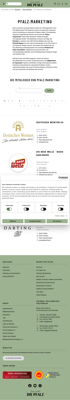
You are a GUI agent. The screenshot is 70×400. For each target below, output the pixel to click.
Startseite (18, 9)
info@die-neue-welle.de (44, 175)
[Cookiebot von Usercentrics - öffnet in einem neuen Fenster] (60, 178)
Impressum (6, 267)
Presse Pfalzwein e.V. (9, 330)
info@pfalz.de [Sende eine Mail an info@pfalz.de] (48, 321)
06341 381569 (41, 137)
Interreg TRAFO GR (8, 276)
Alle (5, 101)
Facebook (30, 385)
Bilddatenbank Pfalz (9, 312)
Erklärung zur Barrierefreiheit (11, 273)
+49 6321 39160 (53, 326)
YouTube (35, 385)
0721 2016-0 (41, 168)
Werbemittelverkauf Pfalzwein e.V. (13, 339)
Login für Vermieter (8, 324)
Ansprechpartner (7, 308)
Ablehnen (13, 221)
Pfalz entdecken (27, 9)
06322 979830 (41, 233)
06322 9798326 (42, 236)
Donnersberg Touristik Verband (45, 282)
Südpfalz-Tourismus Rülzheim (45, 289)
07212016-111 (41, 170)
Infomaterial (6, 315)
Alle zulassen (57, 221)
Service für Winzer (8, 333)
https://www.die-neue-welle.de (46, 172)
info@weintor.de (42, 142)
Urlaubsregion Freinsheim (43, 286)
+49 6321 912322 (55, 317)
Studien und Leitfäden (9, 336)
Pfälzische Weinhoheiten (43, 273)
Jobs (4, 318)
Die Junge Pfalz (41, 270)
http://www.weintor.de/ (44, 140)
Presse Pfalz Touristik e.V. (10, 327)
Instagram (40, 385)
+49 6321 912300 (51, 315)
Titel (20, 88)
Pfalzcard (39, 267)
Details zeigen (59, 216)
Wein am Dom (40, 276)
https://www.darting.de (44, 238)
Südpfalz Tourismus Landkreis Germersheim (49, 279)
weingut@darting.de (43, 240)
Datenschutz (6, 270)
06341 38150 (41, 135)
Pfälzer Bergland (41, 295)
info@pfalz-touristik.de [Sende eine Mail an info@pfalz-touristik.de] (50, 330)
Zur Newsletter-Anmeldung (13, 358)
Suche (7, 3)
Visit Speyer (39, 292)
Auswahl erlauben (35, 221)
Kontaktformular (7, 321)
